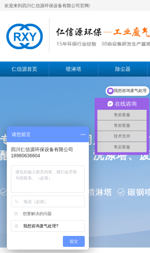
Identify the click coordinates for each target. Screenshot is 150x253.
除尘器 (123, 69)
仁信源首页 (24, 69)
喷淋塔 (73, 69)
